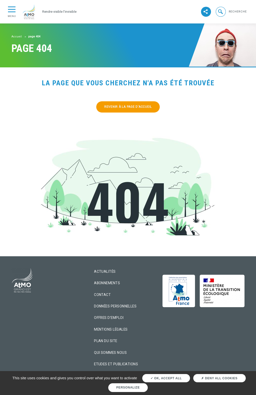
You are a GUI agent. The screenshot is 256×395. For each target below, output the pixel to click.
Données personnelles (115, 306)
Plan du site (105, 341)
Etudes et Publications (116, 364)
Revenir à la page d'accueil (128, 107)
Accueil (17, 36)
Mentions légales (111, 329)
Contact (102, 295)
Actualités (105, 271)
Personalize (128, 387)
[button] (231, 11)
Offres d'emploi (109, 318)
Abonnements (107, 283)
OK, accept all (166, 378)
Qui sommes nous (110, 353)
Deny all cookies (219, 378)
